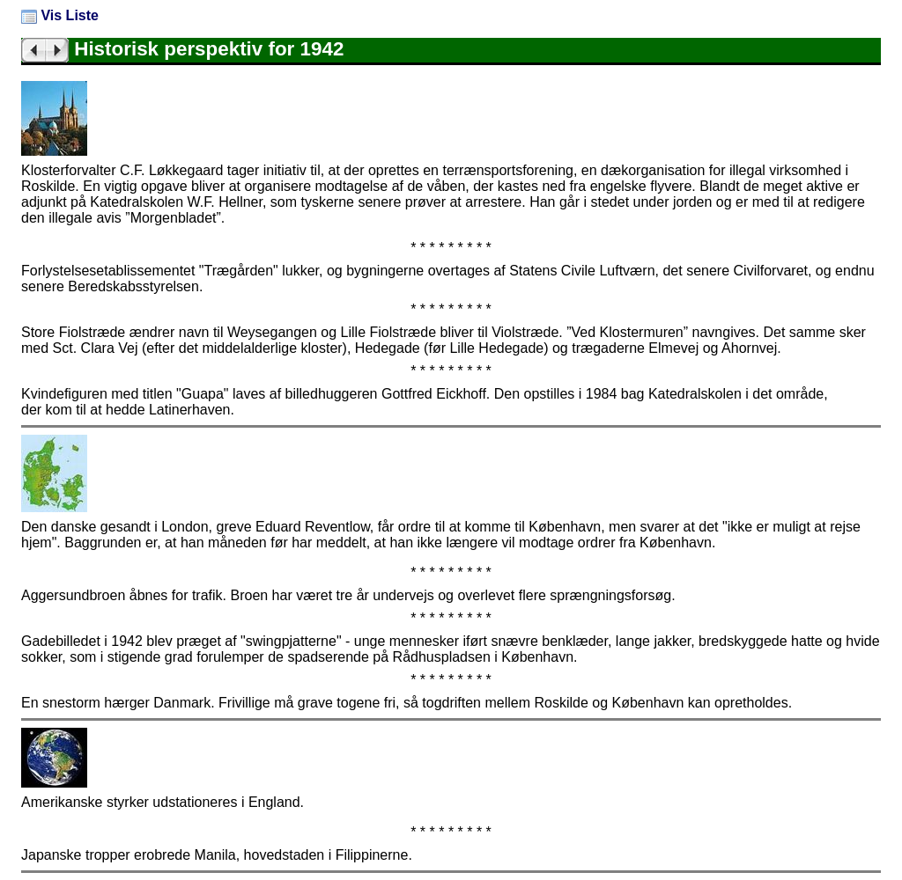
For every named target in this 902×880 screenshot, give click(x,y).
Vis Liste (60, 15)
